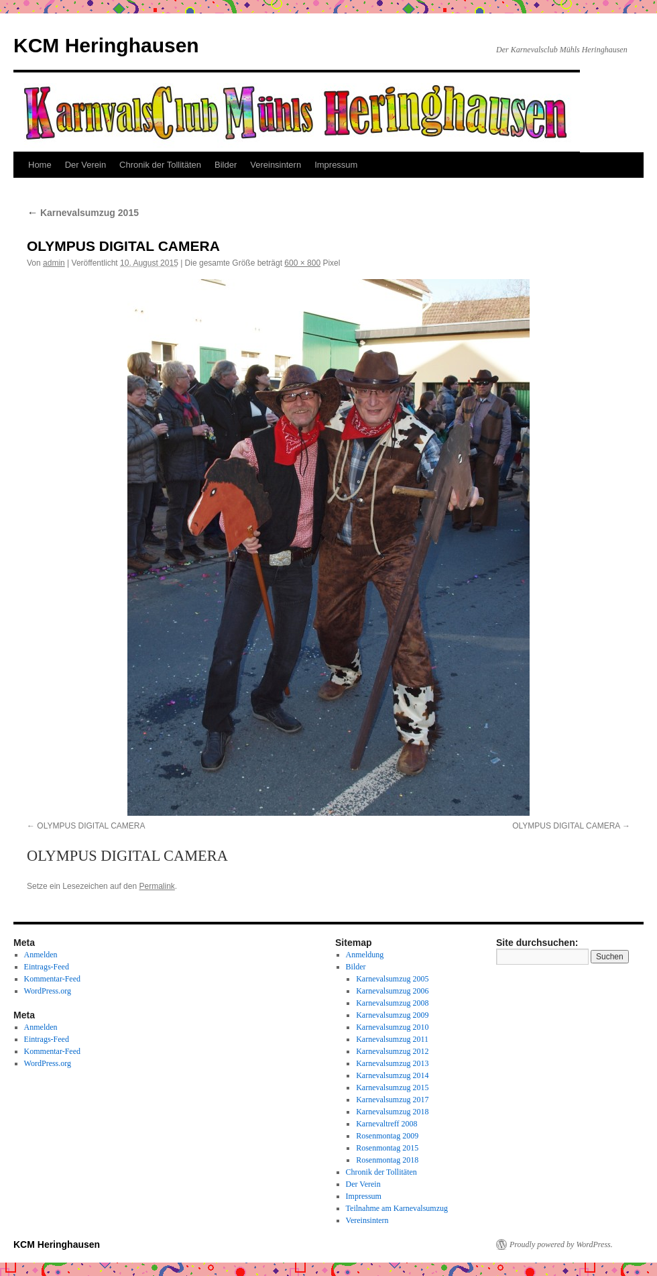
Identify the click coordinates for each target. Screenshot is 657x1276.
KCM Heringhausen (106, 45)
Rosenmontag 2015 (387, 1148)
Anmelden (41, 954)
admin (54, 263)
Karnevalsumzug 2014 (392, 1075)
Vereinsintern (275, 165)
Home (40, 165)
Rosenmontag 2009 (387, 1135)
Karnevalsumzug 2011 (392, 1039)
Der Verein (85, 165)
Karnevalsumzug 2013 (392, 1063)
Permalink (156, 886)
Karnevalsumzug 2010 (392, 1027)
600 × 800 (302, 263)
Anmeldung (365, 954)
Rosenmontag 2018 (387, 1160)
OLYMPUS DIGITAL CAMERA (91, 826)
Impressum (335, 165)
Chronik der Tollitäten (160, 165)
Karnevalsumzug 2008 (392, 1003)
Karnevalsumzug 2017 (392, 1099)
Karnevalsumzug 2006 (392, 991)
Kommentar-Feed (52, 978)
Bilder (226, 165)
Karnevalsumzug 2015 (83, 212)
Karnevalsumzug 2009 (392, 1015)
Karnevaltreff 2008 (386, 1123)
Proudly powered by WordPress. (561, 1244)
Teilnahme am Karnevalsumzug (397, 1208)
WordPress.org (47, 991)
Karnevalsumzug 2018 (392, 1111)
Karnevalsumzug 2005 (392, 978)
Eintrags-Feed (46, 966)
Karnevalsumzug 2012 (392, 1051)
